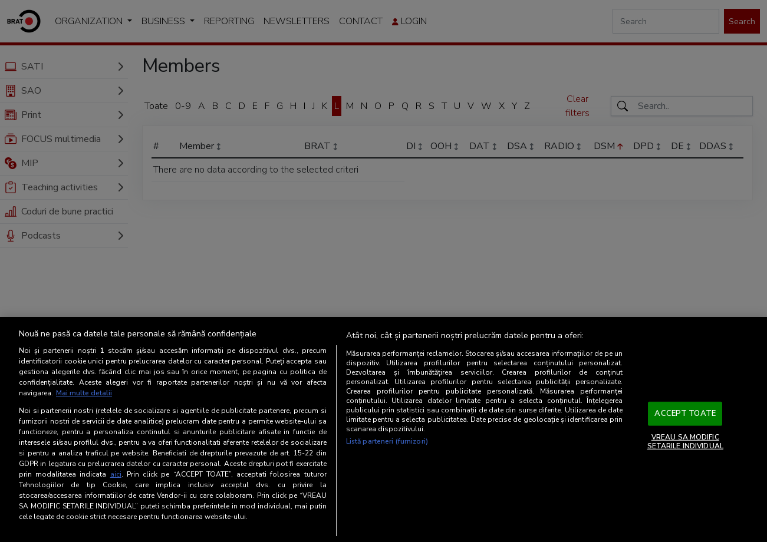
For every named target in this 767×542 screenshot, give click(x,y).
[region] (383, 429)
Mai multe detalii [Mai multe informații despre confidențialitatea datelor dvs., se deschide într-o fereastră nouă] (84, 393)
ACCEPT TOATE (685, 413)
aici (115, 474)
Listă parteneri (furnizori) (387, 441)
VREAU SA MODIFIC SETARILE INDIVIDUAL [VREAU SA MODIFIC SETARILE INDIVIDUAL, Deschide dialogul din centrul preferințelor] (685, 441)
